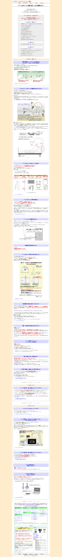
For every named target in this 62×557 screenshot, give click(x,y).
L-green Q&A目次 (24, 382)
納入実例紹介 (16, 364)
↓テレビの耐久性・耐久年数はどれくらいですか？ (20, 378)
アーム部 (35, 382)
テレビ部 (38, 382)
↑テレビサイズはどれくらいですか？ (19, 447)
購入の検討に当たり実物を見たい (26, 37)
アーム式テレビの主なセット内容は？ (26, 25)
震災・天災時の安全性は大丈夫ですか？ (26, 34)
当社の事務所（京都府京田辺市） (36, 361)
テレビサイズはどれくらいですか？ (26, 48)
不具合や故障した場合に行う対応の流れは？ (27, 39)
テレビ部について (31, 47)
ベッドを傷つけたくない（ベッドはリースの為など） (28, 36)
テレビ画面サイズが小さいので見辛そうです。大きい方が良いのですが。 (31, 50)
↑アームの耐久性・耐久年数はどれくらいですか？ (20, 459)
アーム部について (31, 42)
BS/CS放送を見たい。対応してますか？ (26, 53)
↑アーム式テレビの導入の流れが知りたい (19, 320)
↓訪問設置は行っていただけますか (19, 298)
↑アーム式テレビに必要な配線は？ (19, 497)
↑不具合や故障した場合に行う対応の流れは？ (20, 398)
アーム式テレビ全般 (29, 382)
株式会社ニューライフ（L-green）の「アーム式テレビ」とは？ (22, 83)
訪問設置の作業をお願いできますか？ (26, 33)
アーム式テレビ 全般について (31, 22)
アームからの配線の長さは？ (25, 28)
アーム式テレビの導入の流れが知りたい (26, 31)
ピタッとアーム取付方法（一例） (19, 194)
